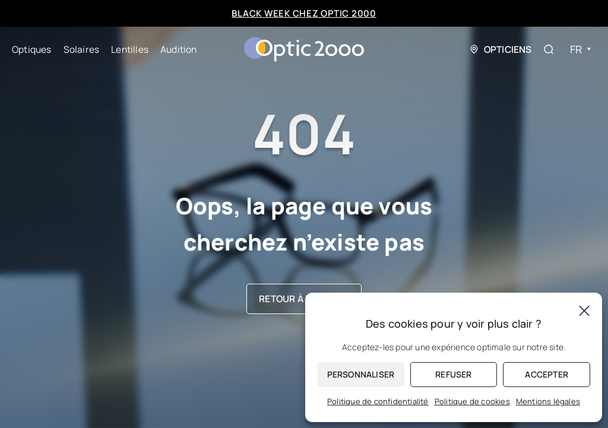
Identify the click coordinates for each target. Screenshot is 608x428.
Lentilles (129, 49)
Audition (178, 49)
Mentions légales (548, 401)
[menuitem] (580, 49)
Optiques (32, 49)
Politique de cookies (472, 401)
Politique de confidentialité (378, 401)
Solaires (82, 49)
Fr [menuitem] (576, 49)
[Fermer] (584, 310)
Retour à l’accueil (304, 298)
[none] (580, 49)
